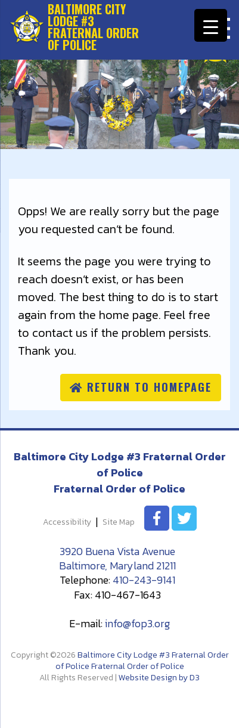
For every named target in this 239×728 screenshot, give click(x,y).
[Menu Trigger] (210, 25)
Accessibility (67, 522)
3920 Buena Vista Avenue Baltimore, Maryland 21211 (117, 558)
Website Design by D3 (159, 677)
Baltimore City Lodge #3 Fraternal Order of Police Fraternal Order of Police (142, 661)
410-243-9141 (144, 580)
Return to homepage (141, 387)
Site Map (119, 522)
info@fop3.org (137, 623)
